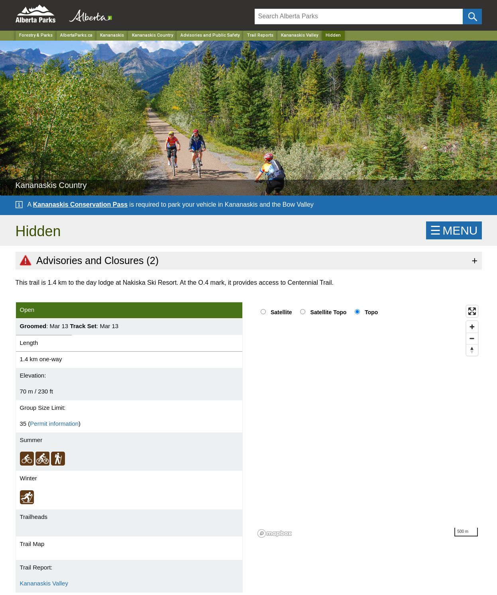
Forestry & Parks (36, 35)
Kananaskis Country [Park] (152, 35)
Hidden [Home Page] (333, 35)
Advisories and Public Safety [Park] (210, 35)
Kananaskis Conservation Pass (80, 204)
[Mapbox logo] (274, 533)
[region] (368, 420)
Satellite (281, 312)
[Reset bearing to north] (472, 350)
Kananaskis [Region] (112, 35)
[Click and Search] (472, 16)
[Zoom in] (472, 327)
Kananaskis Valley (299, 35)
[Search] (359, 16)
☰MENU (453, 230)
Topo (371, 312)
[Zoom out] (472, 338)
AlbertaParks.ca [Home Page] (76, 35)
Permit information (54, 423)
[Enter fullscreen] (472, 311)
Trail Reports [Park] (260, 35)
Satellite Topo (328, 312)
